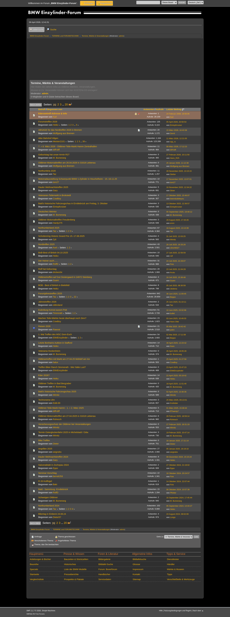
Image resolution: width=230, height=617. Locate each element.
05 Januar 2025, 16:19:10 (177, 449)
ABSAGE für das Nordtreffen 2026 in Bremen (60, 130)
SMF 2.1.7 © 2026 (34, 611)
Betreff (41, 109)
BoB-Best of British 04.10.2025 (53, 252)
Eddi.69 (56, 403)
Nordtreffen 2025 (46, 244)
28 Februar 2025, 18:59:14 (178, 416)
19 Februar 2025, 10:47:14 (178, 432)
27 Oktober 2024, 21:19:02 (178, 465)
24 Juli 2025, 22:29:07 (176, 261)
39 (83, 141)
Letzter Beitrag (175, 109)
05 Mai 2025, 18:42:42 (176, 326)
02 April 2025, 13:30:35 (176, 392)
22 (75, 297)
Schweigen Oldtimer (48, 497)
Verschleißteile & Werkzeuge (181, 579)
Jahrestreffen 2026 (47, 302)
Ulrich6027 (174, 248)
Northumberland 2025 (48, 228)
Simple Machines (48, 611)
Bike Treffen (44, 440)
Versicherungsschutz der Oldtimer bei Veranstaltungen (64, 424)
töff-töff (56, 150)
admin (121, 36)
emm (172, 223)
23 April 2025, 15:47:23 (176, 367)
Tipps (169, 574)
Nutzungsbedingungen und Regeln (177, 611)
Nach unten (35, 105)
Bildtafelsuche (139, 559)
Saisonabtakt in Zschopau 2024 (53, 465)
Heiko (56, 125)
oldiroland (57, 305)
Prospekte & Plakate (74, 579)
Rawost (56, 329)
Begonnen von (54, 109)
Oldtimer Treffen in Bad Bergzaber (54, 383)
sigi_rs (173, 142)
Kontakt (136, 574)
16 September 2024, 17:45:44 (179, 498)
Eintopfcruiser (176, 125)
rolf (171, 256)
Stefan (173, 174)
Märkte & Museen (175, 569)
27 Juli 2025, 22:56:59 (176, 253)
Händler (171, 564)
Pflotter (173, 493)
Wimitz (173, 239)
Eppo (55, 468)
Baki (55, 484)
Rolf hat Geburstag (47, 269)
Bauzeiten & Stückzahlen (76, 559)
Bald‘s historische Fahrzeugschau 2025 (57, 391)
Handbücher (104, 574)
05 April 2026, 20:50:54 (176, 122)
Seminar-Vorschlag (47, 473)
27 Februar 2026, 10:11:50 (178, 155)
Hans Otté (174, 322)
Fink (172, 264)
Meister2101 (59, 141)
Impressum (138, 569)
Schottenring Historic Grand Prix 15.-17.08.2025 (61, 236)
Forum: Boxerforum (107, 569)
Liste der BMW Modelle (75, 569)
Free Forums (40, 614)
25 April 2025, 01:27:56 (176, 359)
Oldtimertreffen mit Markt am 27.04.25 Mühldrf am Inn (64, 359)
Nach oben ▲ (198, 611)
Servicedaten (104, 579)
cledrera (173, 289)
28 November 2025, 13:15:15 (179, 171)
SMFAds (30, 614)
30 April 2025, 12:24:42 (176, 343)
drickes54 (57, 272)
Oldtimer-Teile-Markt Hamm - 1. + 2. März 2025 (61, 408)
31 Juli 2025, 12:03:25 (176, 236)
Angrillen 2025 (45, 449)
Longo (173, 517)
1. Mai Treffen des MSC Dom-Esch (55, 334)
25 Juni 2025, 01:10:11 (176, 302)
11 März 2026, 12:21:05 (176, 138)
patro (172, 330)
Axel (55, 247)
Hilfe (161, 611)
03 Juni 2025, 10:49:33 (176, 318)
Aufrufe (160, 109)
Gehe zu (160, 537)
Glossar (136, 564)
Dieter (56, 443)
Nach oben (35, 523)
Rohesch (57, 419)
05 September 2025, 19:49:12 (179, 212)
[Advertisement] (115, 60)
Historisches (70, 564)
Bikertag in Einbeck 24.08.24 (52, 514)
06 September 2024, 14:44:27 (179, 506)
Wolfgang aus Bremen (63, 133)
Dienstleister (173, 559)
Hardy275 (57, 223)
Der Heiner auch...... (48, 261)
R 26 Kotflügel (45, 481)
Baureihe (34, 564)
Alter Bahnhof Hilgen (48, 138)
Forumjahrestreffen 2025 (50, 293)
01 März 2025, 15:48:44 (176, 408)
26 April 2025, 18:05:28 (176, 351)
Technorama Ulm (46, 400)
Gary (55, 190)
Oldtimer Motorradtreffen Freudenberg (56, 220)
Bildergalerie (104, 559)
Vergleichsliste (37, 579)
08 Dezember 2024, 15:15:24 (179, 457)
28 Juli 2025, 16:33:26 (176, 244)
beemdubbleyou (177, 199)
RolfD (55, 264)
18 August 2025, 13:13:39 (177, 228)
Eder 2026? (44, 375)
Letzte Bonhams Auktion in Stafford (55, 343)
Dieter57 (57, 517)
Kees (172, 346)
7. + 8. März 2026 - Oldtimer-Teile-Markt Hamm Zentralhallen (67, 146)
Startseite (34, 574)
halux (55, 362)
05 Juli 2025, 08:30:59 (176, 285)
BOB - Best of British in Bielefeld (53, 285)
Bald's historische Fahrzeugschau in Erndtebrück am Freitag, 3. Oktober (73, 203)
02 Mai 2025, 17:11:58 (176, 335)
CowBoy (57, 198)
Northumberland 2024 (48, 505)
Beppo (173, 297)
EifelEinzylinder (60, 337)
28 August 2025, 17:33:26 (177, 220)
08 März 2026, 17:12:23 (176, 146)
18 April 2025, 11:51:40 (176, 384)
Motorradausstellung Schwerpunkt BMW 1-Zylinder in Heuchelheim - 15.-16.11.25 (77, 179)
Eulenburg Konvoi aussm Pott (52, 310)
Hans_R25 (174, 158)
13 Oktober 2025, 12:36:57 (178, 203)
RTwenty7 (174, 411)
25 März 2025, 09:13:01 (176, 400)
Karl (55, 117)
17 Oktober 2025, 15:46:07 (178, 195)
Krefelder (174, 403)
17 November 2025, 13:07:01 (179, 179)
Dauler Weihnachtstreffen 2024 (53, 457)
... (63, 104)
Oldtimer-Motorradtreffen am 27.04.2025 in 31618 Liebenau (67, 416)
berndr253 (58, 476)
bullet (172, 313)
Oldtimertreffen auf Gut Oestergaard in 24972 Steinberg (65, 277)
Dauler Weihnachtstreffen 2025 (53, 187)
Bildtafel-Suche (105, 564)
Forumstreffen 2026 (47, 121)
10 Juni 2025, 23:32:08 (176, 310)
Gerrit (172, 133)
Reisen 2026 (44, 326)
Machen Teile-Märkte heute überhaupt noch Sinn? (62, 318)
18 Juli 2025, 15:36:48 (176, 277)
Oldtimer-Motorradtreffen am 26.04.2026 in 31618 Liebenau (67, 163)
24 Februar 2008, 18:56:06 (178, 114)
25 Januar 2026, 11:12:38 (177, 163)
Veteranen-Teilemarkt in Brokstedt (54, 195)
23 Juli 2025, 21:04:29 (176, 269)
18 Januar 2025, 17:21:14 (177, 441)
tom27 (56, 182)
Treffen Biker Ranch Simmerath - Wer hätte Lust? (62, 367)
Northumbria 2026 (47, 171)
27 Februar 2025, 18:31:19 (178, 424)
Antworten (148, 109)
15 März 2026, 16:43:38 (176, 130)
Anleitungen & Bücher (40, 559)
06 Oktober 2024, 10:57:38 (178, 489)
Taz (54, 174)
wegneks (57, 452)
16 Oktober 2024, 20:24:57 (178, 473)
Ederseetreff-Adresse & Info (52, 113)
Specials (34, 569)
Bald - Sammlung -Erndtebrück (53, 489)
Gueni (56, 280)
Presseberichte (71, 574)
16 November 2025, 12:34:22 (179, 187)
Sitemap (137, 579)
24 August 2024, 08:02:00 (177, 514)
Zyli (54, 239)
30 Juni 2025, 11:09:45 (176, 294)
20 (66, 104)
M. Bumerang (59, 158)
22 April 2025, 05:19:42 (176, 375)
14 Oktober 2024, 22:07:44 (178, 481)
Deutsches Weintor (47, 211)
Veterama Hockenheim (49, 351)
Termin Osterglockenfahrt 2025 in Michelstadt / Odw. (63, 432)
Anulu (172, 272)
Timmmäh (57, 313)
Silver (172, 190)
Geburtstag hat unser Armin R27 (53, 154)
